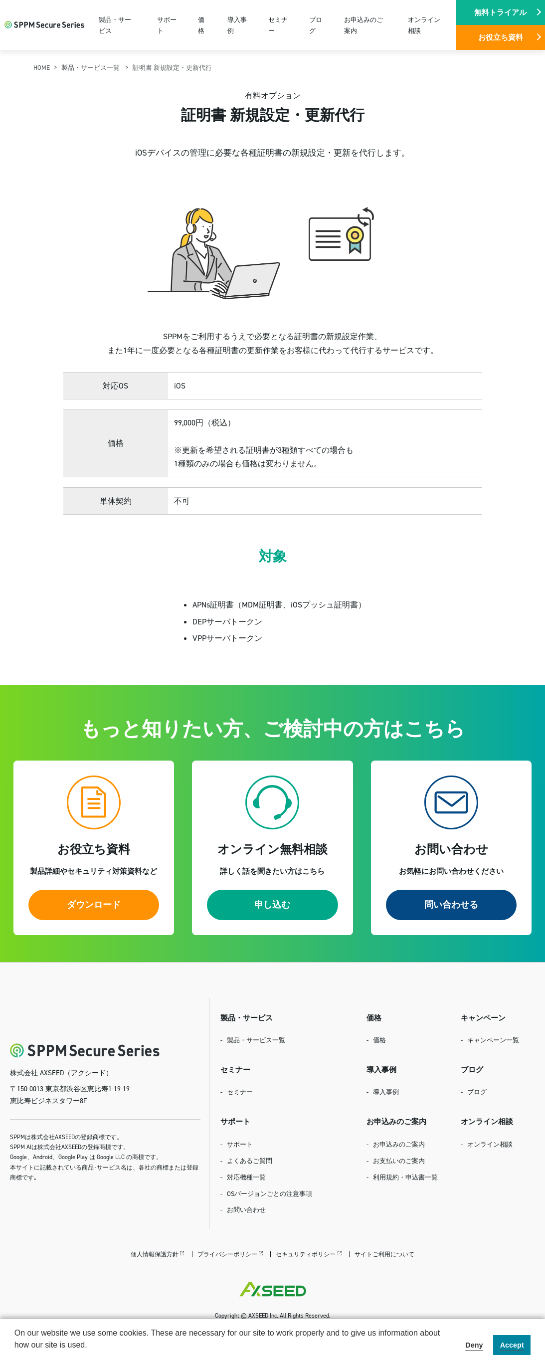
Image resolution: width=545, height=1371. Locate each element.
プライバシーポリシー (227, 1254)
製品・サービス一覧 (91, 67)
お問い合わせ (246, 1209)
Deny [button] (474, 1345)
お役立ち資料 (500, 37)
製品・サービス (115, 24)
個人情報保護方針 (155, 1254)
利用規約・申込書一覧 (405, 1177)
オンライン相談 (424, 24)
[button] (15, 1358)
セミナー (278, 24)
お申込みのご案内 (363, 24)
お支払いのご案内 (399, 1161)
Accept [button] (512, 1345)
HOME (41, 67)
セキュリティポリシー (306, 1254)
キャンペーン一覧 (493, 1040)
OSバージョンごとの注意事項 (269, 1193)
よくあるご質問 (249, 1161)
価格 (201, 24)
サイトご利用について (384, 1254)
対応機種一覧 (246, 1177)
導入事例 (237, 24)
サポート (167, 24)
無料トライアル (500, 12)
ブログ (315, 24)
